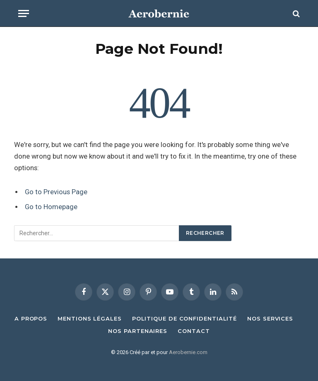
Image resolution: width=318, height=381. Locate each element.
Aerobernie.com (188, 352)
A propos (30, 318)
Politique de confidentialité (184, 318)
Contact (194, 331)
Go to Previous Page (56, 192)
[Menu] (23, 13)
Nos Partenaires (137, 331)
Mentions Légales (90, 318)
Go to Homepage (51, 207)
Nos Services (270, 318)
